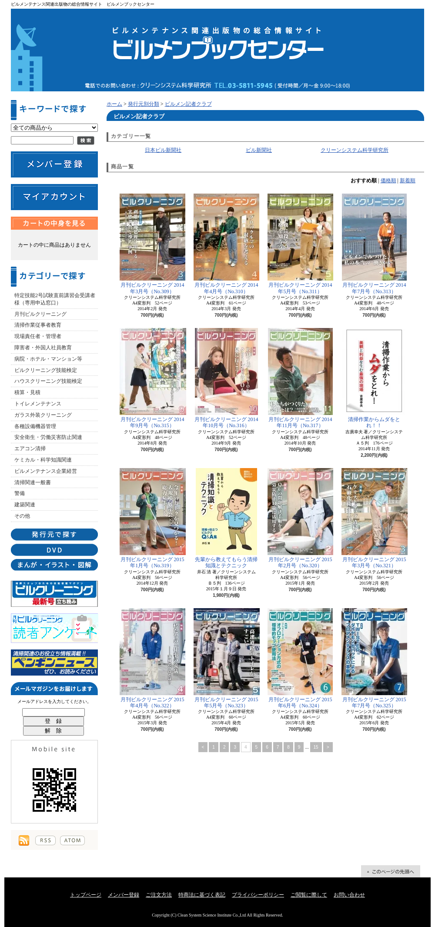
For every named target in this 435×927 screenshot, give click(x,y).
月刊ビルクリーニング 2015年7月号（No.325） (374, 658)
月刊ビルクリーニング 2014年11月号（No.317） (300, 378)
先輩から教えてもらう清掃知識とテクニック (226, 518)
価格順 (388, 180)
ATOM (72, 840)
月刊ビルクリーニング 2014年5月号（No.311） (300, 244)
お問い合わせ (349, 895)
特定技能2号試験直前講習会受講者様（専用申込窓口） (54, 299)
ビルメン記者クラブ (188, 104)
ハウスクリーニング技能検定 (48, 381)
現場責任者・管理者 (37, 336)
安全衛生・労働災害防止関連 (48, 437)
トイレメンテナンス (37, 404)
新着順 (407, 180)
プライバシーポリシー (258, 895)
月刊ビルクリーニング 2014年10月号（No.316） (226, 378)
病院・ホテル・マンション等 (48, 359)
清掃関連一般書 (32, 482)
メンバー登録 (123, 895)
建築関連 (24, 505)
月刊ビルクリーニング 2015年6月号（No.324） (300, 658)
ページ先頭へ (390, 871)
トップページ (85, 895)
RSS (45, 840)
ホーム (114, 104)
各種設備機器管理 (35, 426)
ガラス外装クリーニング (43, 415)
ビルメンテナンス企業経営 (45, 471)
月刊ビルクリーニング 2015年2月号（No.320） (300, 518)
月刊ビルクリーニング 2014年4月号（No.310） (226, 244)
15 (316, 747)
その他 (22, 516)
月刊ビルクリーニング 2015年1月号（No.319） (152, 518)
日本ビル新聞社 (163, 150)
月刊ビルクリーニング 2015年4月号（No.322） (152, 658)
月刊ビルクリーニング (40, 314)
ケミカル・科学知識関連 (43, 460)
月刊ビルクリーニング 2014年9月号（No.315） (152, 378)
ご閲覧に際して (309, 895)
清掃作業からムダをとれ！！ (374, 378)
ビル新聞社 (259, 150)
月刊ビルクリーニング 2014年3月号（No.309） (152, 244)
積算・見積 (27, 392)
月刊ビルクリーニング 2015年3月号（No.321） (374, 518)
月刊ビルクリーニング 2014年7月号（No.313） (374, 244)
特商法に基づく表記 (201, 895)
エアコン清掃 (30, 448)
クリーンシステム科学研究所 (354, 150)
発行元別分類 (143, 104)
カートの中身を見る (54, 223)
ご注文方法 (159, 895)
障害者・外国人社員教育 (43, 348)
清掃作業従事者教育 (37, 325)
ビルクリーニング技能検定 (45, 370)
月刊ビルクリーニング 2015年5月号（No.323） (226, 658)
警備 (19, 493)
